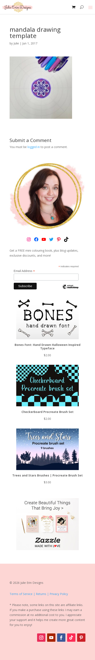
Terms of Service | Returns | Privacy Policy (39, 594)
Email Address (24, 271)
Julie (16, 43)
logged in (34, 147)
